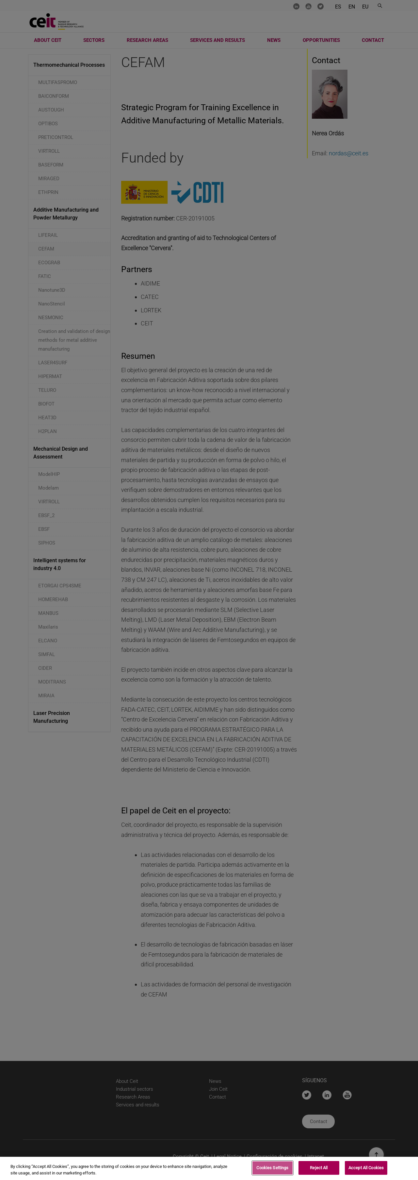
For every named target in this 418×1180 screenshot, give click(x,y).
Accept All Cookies (366, 1167)
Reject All (319, 1167)
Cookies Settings (272, 1167)
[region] (209, 1168)
